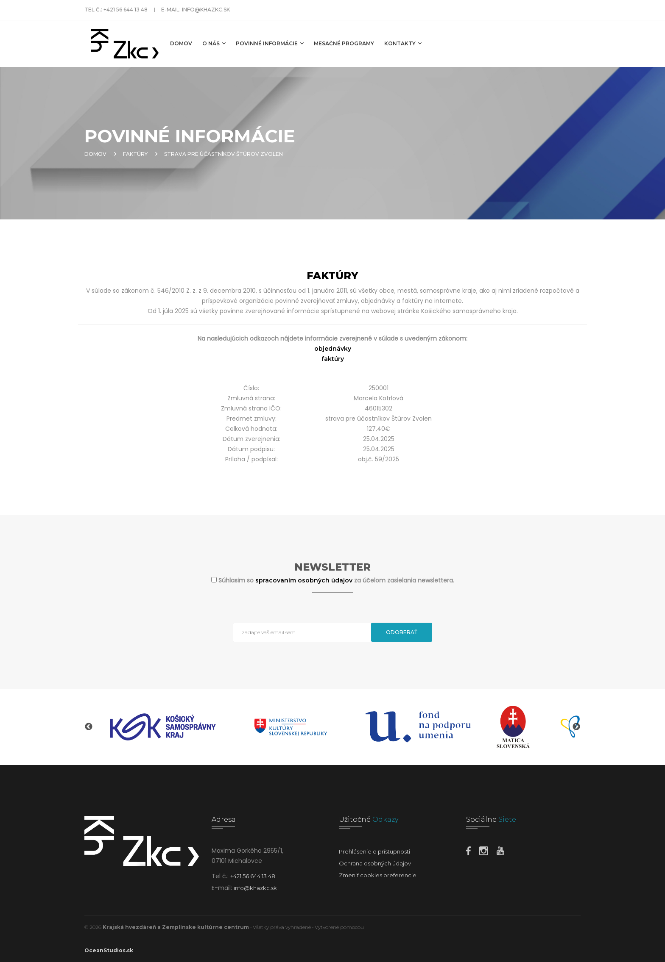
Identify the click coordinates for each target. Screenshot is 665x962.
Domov (181, 43)
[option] (163, 727)
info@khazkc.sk (206, 9)
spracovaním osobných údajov (304, 580)
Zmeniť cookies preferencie (377, 875)
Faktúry (135, 154)
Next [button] (576, 727)
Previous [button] (88, 727)
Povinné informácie (270, 43)
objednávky (332, 348)
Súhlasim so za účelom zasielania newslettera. (336, 580)
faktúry (332, 359)
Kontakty (403, 43)
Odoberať (401, 632)
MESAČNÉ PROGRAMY (344, 43)
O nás (214, 43)
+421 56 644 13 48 (125, 9)
